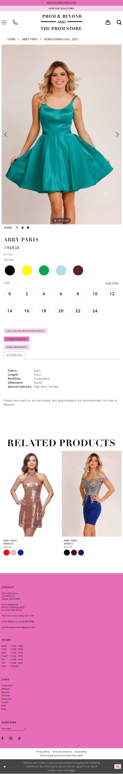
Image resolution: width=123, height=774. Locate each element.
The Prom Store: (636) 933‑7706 (17, 616)
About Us (6, 699)
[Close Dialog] (4, 767)
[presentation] (31, 494)
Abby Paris (30, 39)
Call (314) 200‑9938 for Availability (26, 331)
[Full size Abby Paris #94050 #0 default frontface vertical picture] (61, 134)
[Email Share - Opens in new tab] (28, 228)
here (72, 770)
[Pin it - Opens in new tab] (22, 227)
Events (4, 702)
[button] (108, 22)
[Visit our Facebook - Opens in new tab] (2, 738)
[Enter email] (14, 729)
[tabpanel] (61, 134)
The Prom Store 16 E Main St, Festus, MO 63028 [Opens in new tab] (10, 596)
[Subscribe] (26, 729)
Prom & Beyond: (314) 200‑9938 (17, 621)
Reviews (5, 695)
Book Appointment (17, 347)
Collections (7, 685)
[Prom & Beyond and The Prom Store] (61, 22)
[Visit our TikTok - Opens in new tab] (19, 738)
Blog (3, 709)
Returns (5, 692)
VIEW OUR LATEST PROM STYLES (61, 2)
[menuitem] (15, 22)
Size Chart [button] (112, 283)
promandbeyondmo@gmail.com (18, 627)
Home (12, 39)
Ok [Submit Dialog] (117, 766)
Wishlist (5, 689)
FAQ (3, 706)
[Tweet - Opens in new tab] (17, 227)
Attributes (14, 355)
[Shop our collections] (61, 8)
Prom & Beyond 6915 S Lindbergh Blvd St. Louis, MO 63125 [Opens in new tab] (13, 607)
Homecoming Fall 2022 (61, 39)
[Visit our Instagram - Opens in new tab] (10, 738)
